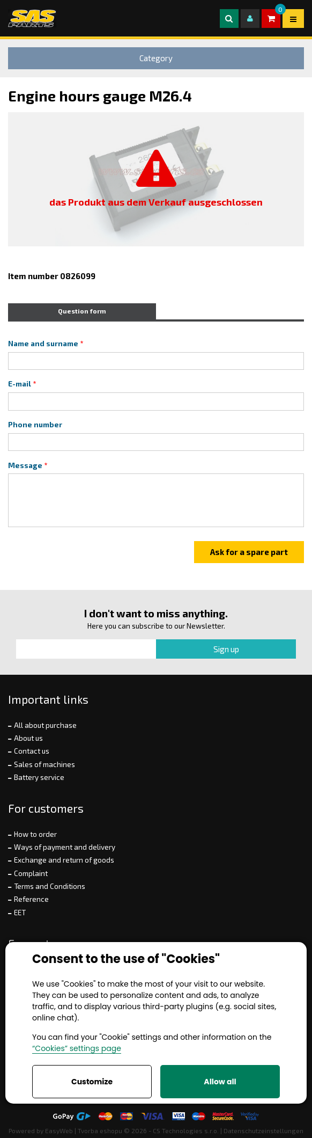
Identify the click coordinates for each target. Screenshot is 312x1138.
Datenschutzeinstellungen (263, 1130)
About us (28, 738)
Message (25, 465)
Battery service (39, 777)
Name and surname (43, 343)
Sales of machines (44, 764)
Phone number (35, 424)
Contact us (31, 751)
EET (20, 912)
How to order (35, 834)
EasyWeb (59, 1130)
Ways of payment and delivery (64, 847)
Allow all (220, 1081)
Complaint (31, 873)
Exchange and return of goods (64, 860)
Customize (92, 1081)
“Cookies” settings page (76, 1048)
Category (156, 58)
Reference (31, 899)
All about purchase (45, 725)
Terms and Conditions (49, 886)
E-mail (19, 384)
